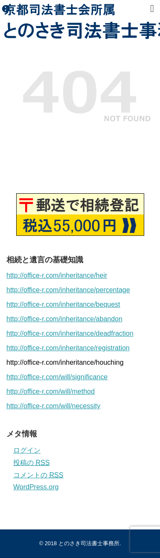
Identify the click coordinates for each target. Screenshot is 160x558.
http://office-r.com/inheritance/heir (56, 275)
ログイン (27, 450)
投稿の (31, 462)
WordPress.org (35, 487)
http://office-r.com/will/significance (57, 377)
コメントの (38, 475)
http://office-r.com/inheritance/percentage (68, 290)
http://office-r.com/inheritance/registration (68, 348)
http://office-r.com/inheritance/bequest (63, 304)
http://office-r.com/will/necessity (53, 406)
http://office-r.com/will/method (50, 391)
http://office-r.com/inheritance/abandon (64, 319)
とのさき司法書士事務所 (88, 543)
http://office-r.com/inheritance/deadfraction (70, 333)
